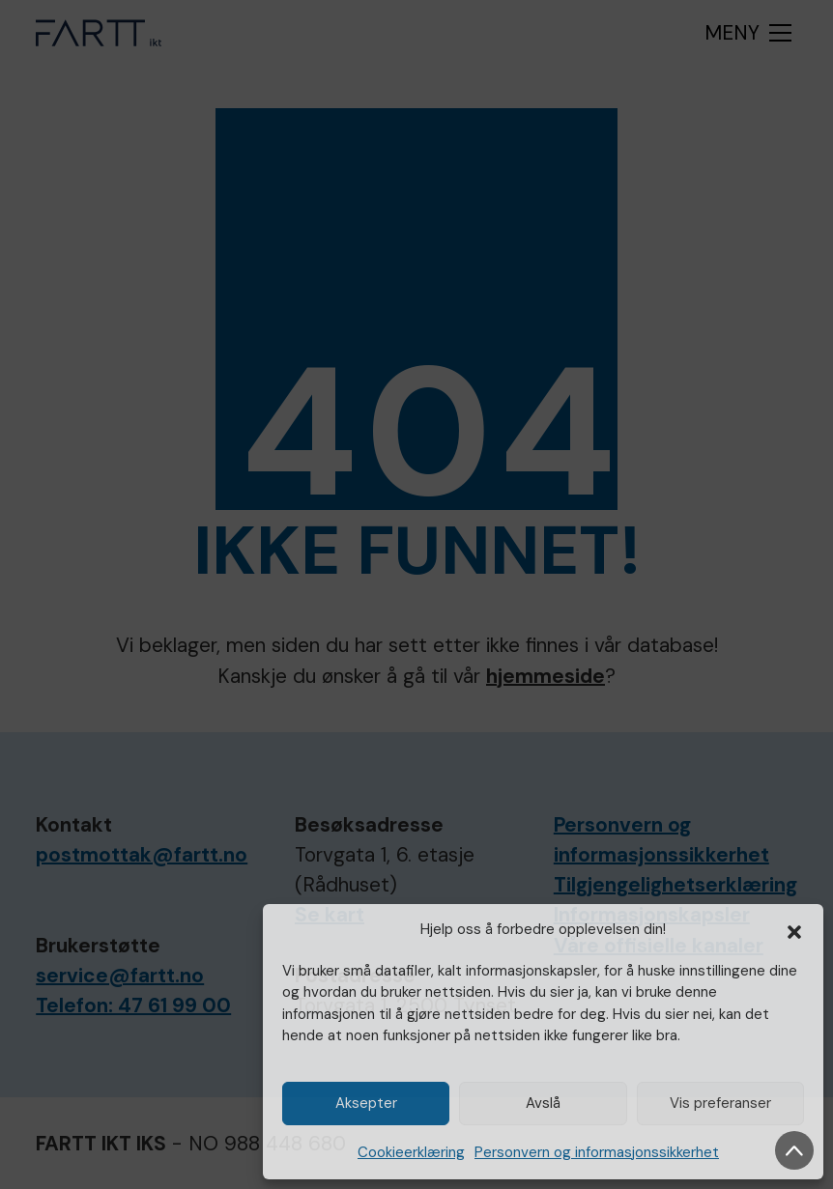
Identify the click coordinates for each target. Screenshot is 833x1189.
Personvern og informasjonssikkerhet (596, 1152)
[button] (794, 930)
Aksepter (366, 1103)
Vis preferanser (720, 1103)
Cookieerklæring (411, 1152)
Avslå (543, 1103)
